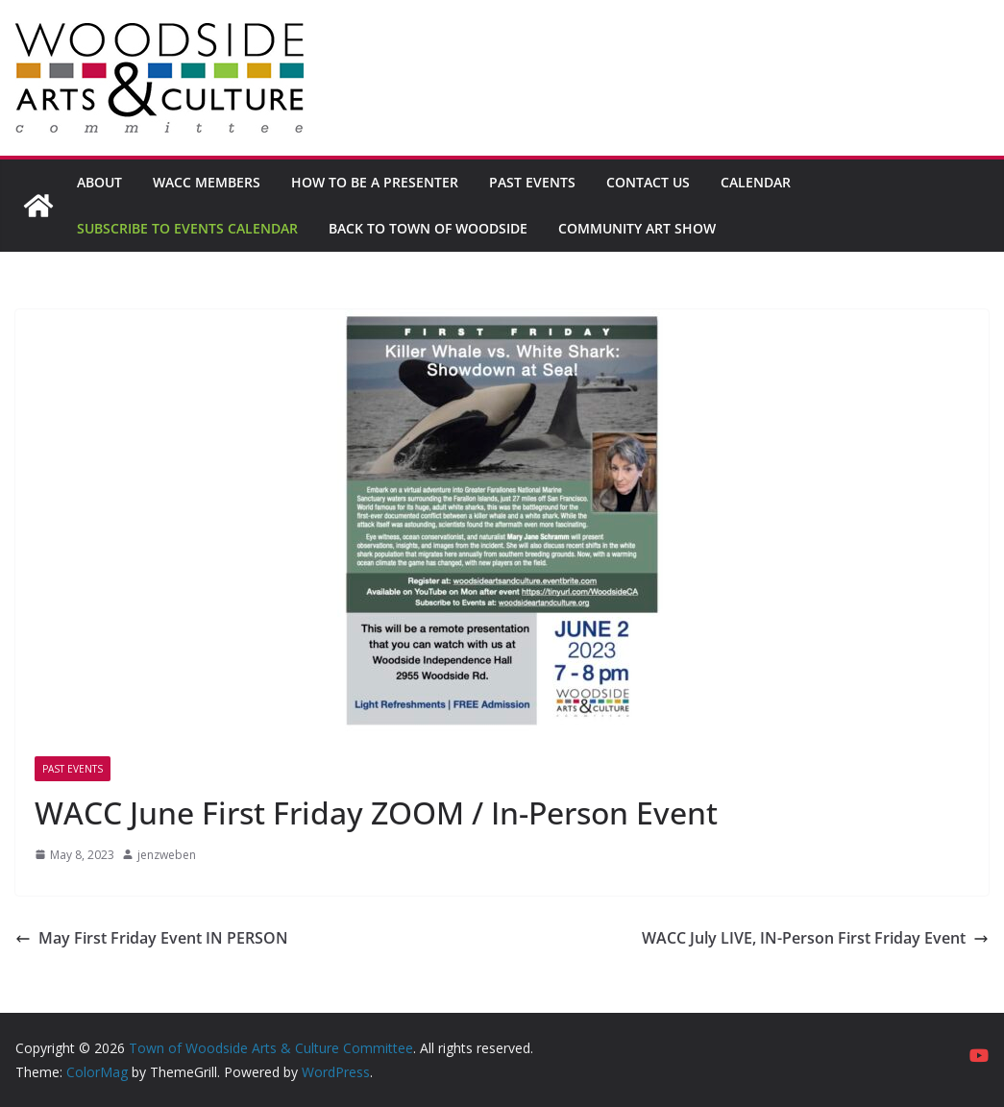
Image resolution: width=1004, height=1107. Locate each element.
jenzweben (166, 855)
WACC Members (206, 182)
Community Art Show (637, 228)
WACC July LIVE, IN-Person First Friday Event (815, 937)
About (99, 182)
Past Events (532, 182)
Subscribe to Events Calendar (187, 228)
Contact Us (648, 182)
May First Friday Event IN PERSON (151, 937)
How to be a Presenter (374, 182)
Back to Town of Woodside (428, 228)
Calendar (756, 182)
